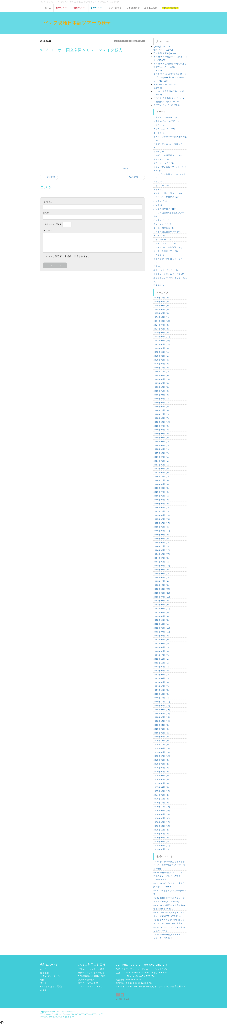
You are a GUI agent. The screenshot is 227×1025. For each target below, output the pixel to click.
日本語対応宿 (133, 8)
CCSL (56, 1012)
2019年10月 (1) (161, 371)
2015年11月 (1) (161, 511)
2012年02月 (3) (161, 651)
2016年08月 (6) (161, 488)
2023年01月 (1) (161, 352)
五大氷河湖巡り (165, 53)
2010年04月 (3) (161, 725)
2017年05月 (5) (161, 465)
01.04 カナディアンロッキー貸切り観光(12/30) (169, 929)
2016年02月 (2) (161, 504)
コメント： (48, 230)
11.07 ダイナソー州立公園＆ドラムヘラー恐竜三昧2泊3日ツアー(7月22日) (169, 865)
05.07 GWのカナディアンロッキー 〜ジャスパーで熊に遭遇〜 (168, 922)
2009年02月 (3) (161, 768)
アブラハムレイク (166, 105)
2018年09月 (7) (161, 418)
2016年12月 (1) (161, 476)
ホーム (48, 8)
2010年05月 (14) (161, 721)
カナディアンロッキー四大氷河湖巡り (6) (170, 138)
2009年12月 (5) (161, 740)
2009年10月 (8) (161, 744)
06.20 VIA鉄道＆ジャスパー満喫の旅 (169, 892)
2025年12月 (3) (161, 298)
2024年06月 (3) (161, 329)
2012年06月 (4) (161, 636)
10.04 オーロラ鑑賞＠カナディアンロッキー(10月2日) (169, 936)
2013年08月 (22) (161, 593)
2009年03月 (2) (161, 764)
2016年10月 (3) (161, 480)
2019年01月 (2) (161, 406)
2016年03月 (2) (161, 500)
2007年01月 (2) (161, 795)
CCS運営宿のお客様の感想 (91, 976)
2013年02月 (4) (161, 616)
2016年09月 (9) (161, 484)
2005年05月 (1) (161, 849)
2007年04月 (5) (161, 787)
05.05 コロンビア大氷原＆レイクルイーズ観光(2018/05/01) (169, 900)
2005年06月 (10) (161, 845)
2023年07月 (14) (161, 344)
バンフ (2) (158, 205)
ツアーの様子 (115, 8)
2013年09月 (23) (161, 589)
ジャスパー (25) (161, 186)
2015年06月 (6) (161, 527)
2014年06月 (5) (161, 562)
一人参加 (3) (159, 255)
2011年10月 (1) (161, 663)
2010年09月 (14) (161, 705)
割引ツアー (163, 50)
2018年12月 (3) (161, 410)
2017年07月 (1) (161, 457)
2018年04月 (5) (161, 437)
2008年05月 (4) (161, 779)
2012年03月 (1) (161, 647)
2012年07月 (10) (161, 632)
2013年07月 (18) (161, 597)
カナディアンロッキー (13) (166, 117)
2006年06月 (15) (161, 822)
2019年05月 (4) (161, 391)
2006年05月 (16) (161, 826)
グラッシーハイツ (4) (163, 163)
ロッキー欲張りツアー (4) (165, 251)
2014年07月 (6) (161, 558)
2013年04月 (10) (161, 608)
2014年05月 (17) (161, 566)
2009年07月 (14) (161, 756)
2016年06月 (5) (161, 496)
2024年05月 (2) (161, 333)
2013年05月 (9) (161, 604)
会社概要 (44, 973)
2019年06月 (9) (161, 387)
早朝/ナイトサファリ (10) (165, 270)
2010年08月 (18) (161, 709)
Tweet (126, 168)
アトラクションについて (90, 986)
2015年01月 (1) (161, 542)
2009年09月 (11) (161, 748)
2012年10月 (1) (161, 624)
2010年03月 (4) (161, 729)
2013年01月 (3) (161, 620)
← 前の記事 (49, 177)
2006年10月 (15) (161, 807)
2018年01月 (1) (161, 449)
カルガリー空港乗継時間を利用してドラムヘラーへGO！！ (170, 67)
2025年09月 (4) (161, 301)
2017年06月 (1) (161, 461)
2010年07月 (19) (161, 713)
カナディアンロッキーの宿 (91, 973)
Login (43, 990)
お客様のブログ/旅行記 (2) (166, 121)
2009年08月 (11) (161, 752)
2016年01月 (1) (161, 507)
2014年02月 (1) (161, 573)
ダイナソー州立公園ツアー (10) (168, 193)
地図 (42, 979)
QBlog (161, 46)
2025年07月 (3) (161, 309)
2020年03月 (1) (161, 356)
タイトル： (48, 202)
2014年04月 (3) (161, 570)
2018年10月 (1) (161, 414)
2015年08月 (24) (161, 519)
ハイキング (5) (160, 201)
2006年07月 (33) (161, 818)
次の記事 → (136, 177)
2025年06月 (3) (161, 313)
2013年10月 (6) (161, 585)
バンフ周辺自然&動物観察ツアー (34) (168, 214)
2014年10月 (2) (161, 546)
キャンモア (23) (161, 159)
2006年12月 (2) (161, 799)
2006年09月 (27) (161, 810)
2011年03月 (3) (161, 682)
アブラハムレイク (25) (164, 129)
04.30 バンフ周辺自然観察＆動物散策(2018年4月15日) (169, 907)
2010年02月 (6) (161, 733)
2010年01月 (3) (161, 737)
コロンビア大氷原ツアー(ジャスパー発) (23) (169, 169)
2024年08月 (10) (161, 321)
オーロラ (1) (159, 133)
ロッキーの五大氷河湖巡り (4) (167, 247)
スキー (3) (158, 189)
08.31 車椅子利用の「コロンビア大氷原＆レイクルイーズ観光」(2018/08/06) (169, 876)
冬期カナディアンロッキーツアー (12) (169, 261)
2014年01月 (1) (161, 577)
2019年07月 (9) (161, 383)
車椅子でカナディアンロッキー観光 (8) (170, 280)
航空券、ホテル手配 (88, 983)
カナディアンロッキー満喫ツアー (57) (169, 146)
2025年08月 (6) (161, 305)
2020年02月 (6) (161, 360)
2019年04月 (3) (161, 395)
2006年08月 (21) (161, 814)
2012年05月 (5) (161, 639)
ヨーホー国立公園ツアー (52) (167, 232)
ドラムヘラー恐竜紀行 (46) (166, 197)
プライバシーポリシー (51, 976)
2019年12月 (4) (161, 368)
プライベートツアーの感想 (91, 969)
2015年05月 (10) (161, 531)
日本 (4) (157, 266)
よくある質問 (151, 8)
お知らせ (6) (159, 125)
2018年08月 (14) (161, 422)
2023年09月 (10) (161, 336)
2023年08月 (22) (161, 340)
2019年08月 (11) (161, 379)
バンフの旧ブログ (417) (164, 209)
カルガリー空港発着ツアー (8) (167, 155)
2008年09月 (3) (161, 772)
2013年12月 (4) (161, 581)
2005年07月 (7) (161, 841)
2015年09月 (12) (161, 515)
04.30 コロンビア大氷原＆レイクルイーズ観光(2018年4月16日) (169, 914)
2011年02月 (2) (161, 686)
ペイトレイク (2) (161, 220)
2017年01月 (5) (161, 472)
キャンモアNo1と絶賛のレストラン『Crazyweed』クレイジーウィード (170, 77)
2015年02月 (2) (161, 539)
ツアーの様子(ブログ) (89, 979)
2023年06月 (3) (161, 348)
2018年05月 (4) (161, 434)
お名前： (47, 213)
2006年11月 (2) (161, 803)
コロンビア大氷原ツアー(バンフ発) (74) (169, 176)
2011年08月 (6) (161, 671)
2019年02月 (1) (161, 403)
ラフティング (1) (161, 236)
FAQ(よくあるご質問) (51, 986)
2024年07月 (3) (161, 325)
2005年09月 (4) (161, 834)
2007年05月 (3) (161, 783)
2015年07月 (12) (161, 523)
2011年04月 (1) (161, 678)
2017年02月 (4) (161, 468)
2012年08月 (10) (161, 628)
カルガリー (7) (160, 151)
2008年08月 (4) (161, 775)
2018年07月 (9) (161, 426)
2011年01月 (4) (161, 690)
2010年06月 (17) (161, 717)
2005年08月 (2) (161, 838)
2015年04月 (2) (161, 535)
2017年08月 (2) (161, 453)
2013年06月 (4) (161, 601)
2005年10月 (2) (161, 830)
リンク (43, 983)
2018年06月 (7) (161, 430)
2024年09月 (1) (161, 317)
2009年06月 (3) (161, 760)
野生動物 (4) (159, 285)
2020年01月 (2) (161, 364)
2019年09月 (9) (161, 375)
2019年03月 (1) (161, 399)
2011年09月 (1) (161, 667)
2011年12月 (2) (161, 655)
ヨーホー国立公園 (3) (163, 228)
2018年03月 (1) (161, 441)
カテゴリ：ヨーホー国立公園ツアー (129, 41)
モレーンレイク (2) (162, 224)
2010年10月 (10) (161, 702)
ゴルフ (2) (158, 182)
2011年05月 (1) (161, 674)
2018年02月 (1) (161, 445)
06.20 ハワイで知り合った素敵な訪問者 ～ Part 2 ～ (169, 885)
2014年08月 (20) (161, 554)
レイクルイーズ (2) (162, 239)
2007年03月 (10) (161, 791)
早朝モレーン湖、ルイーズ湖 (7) (168, 274)
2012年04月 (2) (161, 643)
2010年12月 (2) (161, 694)
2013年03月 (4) (161, 612)
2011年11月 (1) (161, 659)
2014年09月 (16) (161, 550)
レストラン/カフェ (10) (164, 243)
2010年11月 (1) (161, 698)
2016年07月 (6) (161, 492)
